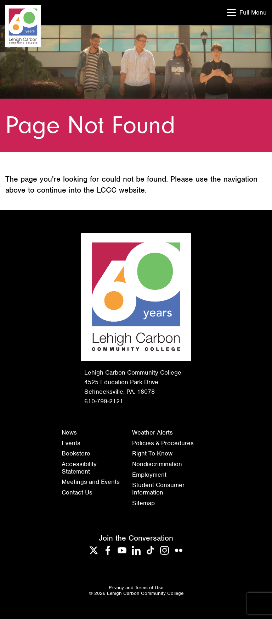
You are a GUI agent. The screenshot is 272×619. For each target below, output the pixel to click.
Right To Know (152, 453)
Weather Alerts (152, 432)
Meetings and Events (91, 482)
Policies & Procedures (163, 443)
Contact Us (77, 492)
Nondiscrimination (157, 464)
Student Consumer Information (158, 488)
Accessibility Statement (79, 467)
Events (71, 443)
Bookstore (76, 453)
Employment (149, 475)
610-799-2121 (103, 401)
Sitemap (143, 503)
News (69, 432)
